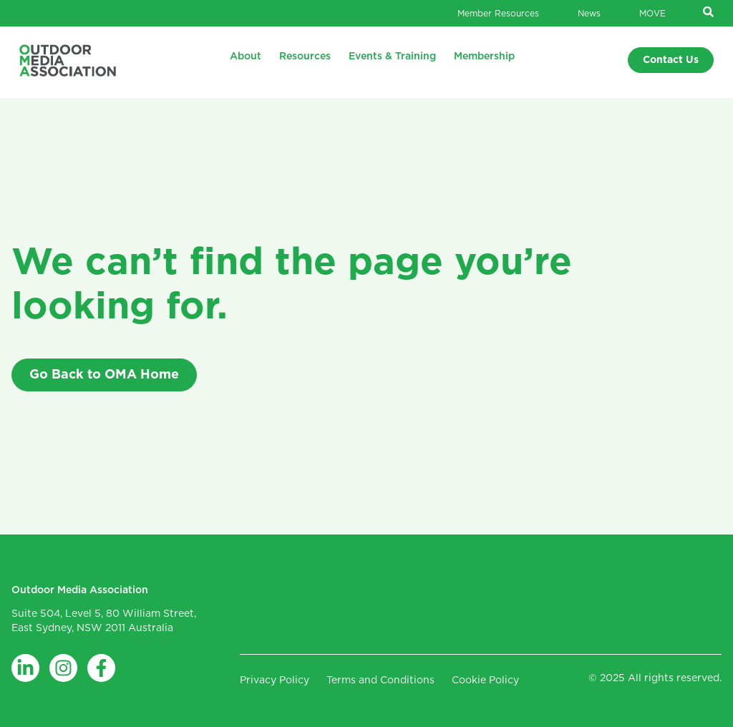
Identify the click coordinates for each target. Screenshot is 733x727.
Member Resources (498, 13)
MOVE (652, 13)
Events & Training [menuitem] (392, 57)
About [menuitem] (245, 57)
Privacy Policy (274, 680)
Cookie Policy (485, 680)
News (589, 13)
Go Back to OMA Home (104, 375)
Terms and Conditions (380, 680)
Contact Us (671, 60)
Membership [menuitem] (484, 57)
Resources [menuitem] (305, 57)
